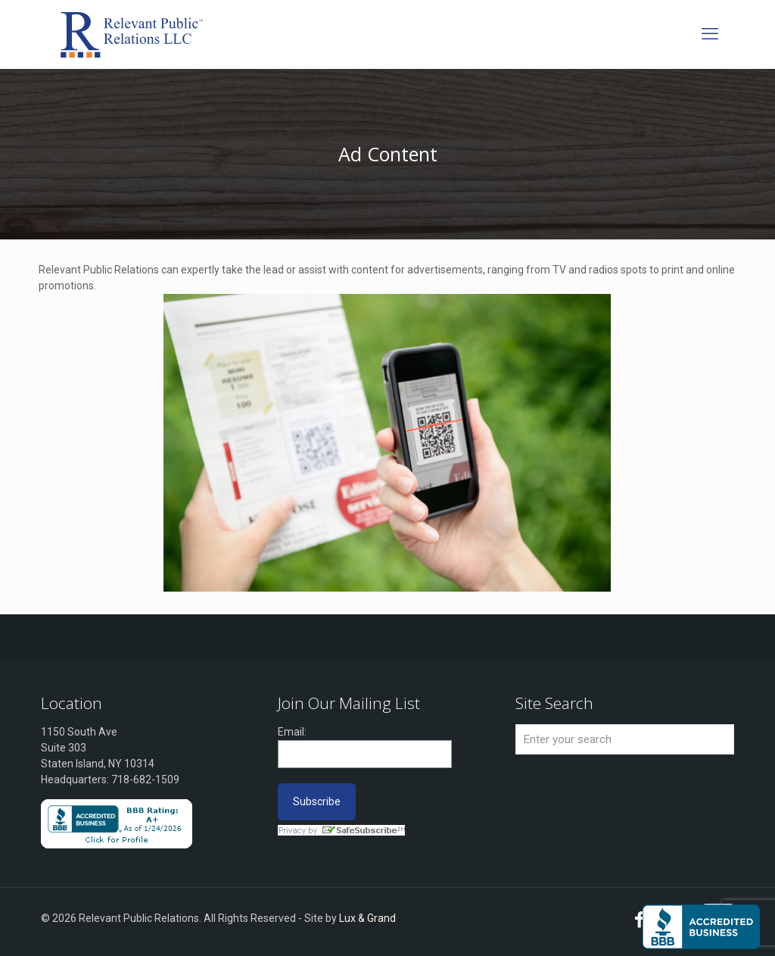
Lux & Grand (367, 918)
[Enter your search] (624, 739)
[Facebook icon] (639, 922)
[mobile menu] (710, 34)
